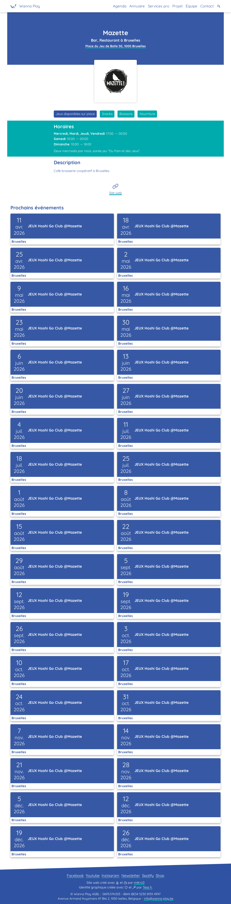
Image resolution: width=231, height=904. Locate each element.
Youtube (93, 875)
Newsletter (130, 875)
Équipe (191, 6)
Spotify (148, 875)
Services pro (158, 6)
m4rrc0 (139, 882)
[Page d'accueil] (25, 6)
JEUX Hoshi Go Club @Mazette (55, 226)
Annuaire (137, 6)
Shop (160, 875)
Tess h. (147, 887)
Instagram (110, 875)
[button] (219, 6)
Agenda (119, 6)
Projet (177, 6)
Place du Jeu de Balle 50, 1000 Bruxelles (115, 46)
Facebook (75, 875)
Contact (207, 6)
